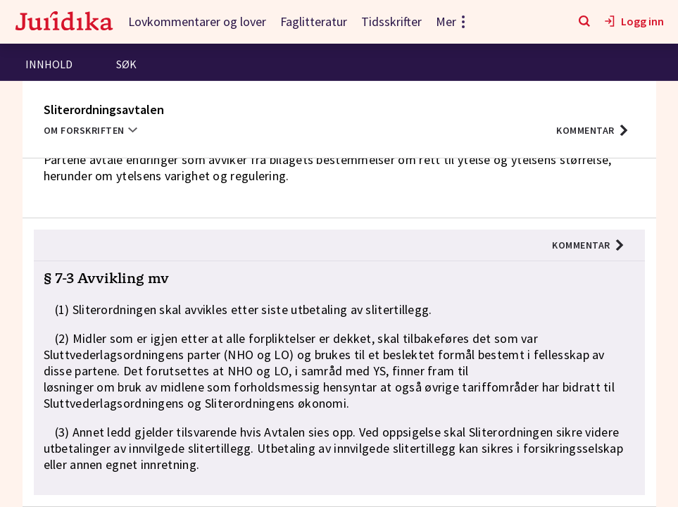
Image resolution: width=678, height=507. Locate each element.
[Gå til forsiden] (64, 22)
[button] (592, 130)
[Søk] (584, 21)
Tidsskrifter (391, 21)
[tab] (49, 65)
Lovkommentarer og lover (197, 21)
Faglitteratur (313, 21)
